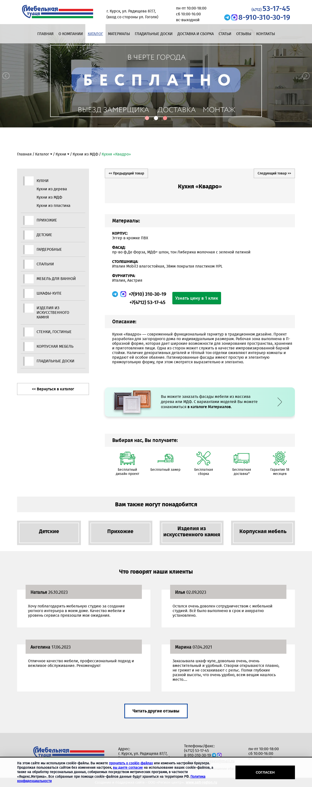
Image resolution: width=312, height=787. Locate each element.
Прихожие (47, 220)
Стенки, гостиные (54, 331)
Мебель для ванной (56, 278)
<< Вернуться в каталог (53, 389)
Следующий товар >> (274, 173)
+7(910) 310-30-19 (147, 294)
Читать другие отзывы (156, 711)
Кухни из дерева (52, 189)
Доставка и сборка (195, 33)
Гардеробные (49, 249)
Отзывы (243, 33)
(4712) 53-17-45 (196, 750)
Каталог (95, 33)
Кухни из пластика (53, 205)
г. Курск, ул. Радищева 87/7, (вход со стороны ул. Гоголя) (144, 755)
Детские (44, 234)
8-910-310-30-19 (264, 17)
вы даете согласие (128, 768)
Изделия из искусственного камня (53, 312)
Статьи (225, 33)
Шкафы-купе (49, 293)
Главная (45, 33)
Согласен (265, 772)
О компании (70, 33)
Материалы (119, 33)
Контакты (265, 33)
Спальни (45, 264)
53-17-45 (271, 8)
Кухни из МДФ (85, 154)
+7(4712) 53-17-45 (147, 302)
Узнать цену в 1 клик (196, 298)
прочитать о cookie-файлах (131, 763)
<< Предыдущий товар (126, 173)
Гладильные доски (154, 33)
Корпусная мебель (55, 346)
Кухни (61, 154)
